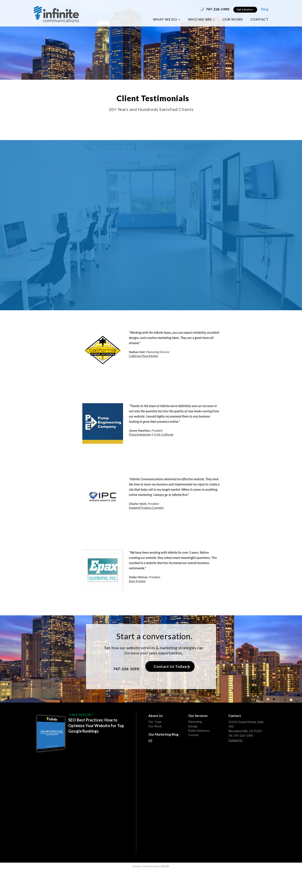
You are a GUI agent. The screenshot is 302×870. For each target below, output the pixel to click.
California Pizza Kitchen (143, 356)
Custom (193, 735)
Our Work (155, 726)
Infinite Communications (56, 14)
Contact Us (235, 740)
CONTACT (259, 19)
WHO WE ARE (201, 19)
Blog (264, 9)
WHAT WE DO (166, 19)
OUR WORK (232, 19)
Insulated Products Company (146, 507)
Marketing (195, 721)
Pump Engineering (140, 434)
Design (192, 726)
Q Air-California (163, 434)
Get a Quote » (245, 9)
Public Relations (198, 730)
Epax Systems (137, 581)
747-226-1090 (214, 9)
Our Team (155, 721)
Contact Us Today (172, 666)
